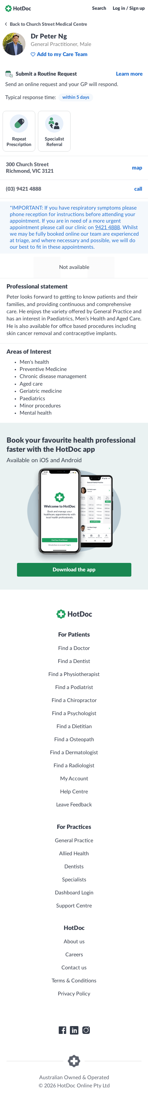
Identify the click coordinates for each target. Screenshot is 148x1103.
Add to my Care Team (59, 54)
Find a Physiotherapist (74, 674)
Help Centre (74, 791)
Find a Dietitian (74, 726)
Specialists (74, 879)
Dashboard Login (74, 892)
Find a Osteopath (74, 739)
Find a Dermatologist (74, 752)
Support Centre (74, 905)
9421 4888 (107, 227)
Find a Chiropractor (74, 700)
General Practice (74, 840)
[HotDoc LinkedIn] (74, 1030)
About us (74, 941)
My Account (74, 778)
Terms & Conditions (74, 980)
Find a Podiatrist (74, 687)
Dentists (74, 866)
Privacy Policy (74, 993)
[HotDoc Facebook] (62, 1030)
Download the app (74, 569)
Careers (74, 954)
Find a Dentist (74, 661)
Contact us (74, 967)
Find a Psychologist (74, 713)
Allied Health (74, 853)
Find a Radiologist (74, 765)
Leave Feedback (74, 804)
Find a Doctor (74, 648)
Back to (45, 24)
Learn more (129, 74)
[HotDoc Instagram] (86, 1030)
